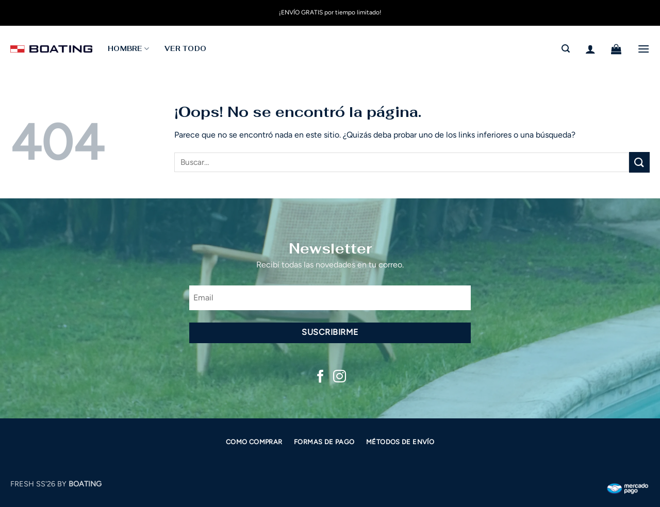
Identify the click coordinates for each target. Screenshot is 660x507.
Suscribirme (330, 332)
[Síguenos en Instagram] (339, 377)
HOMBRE (128, 49)
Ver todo (185, 48)
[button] (566, 49)
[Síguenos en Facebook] (320, 377)
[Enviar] (639, 162)
